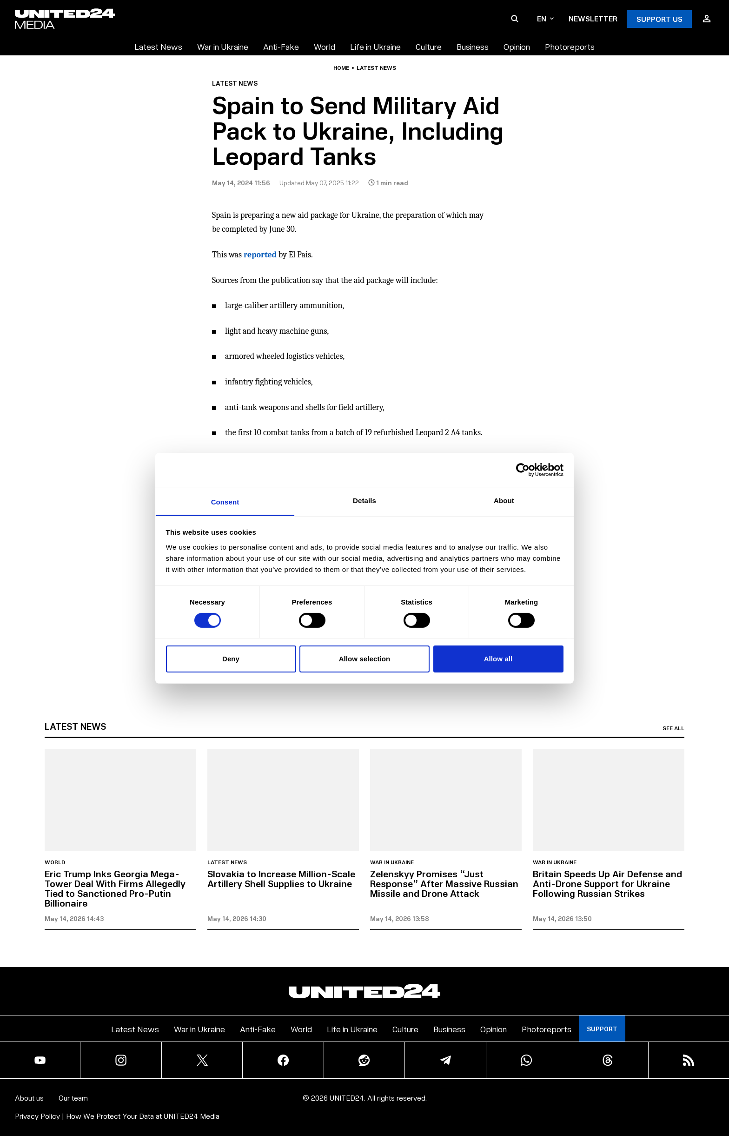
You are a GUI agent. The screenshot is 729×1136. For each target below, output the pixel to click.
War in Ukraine (222, 46)
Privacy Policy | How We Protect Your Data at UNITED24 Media (117, 1115)
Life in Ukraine (375, 46)
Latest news (376, 68)
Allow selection (365, 659)
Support (602, 1028)
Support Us (659, 18)
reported (260, 255)
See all (673, 728)
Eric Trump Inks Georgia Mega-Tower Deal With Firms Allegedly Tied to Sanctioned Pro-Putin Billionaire (115, 888)
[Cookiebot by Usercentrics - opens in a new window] (522, 470)
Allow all (498, 659)
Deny (230, 659)
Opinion (517, 46)
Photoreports (570, 46)
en (545, 18)
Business (473, 46)
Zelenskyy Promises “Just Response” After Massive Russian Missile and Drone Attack (444, 883)
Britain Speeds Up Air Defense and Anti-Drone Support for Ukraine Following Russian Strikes (607, 883)
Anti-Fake (281, 46)
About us (29, 1097)
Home (341, 68)
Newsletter (593, 18)
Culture (429, 46)
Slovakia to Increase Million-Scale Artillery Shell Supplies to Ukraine (281, 878)
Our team (73, 1097)
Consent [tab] (225, 501)
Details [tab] (364, 500)
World (324, 46)
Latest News (158, 46)
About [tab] (504, 500)
